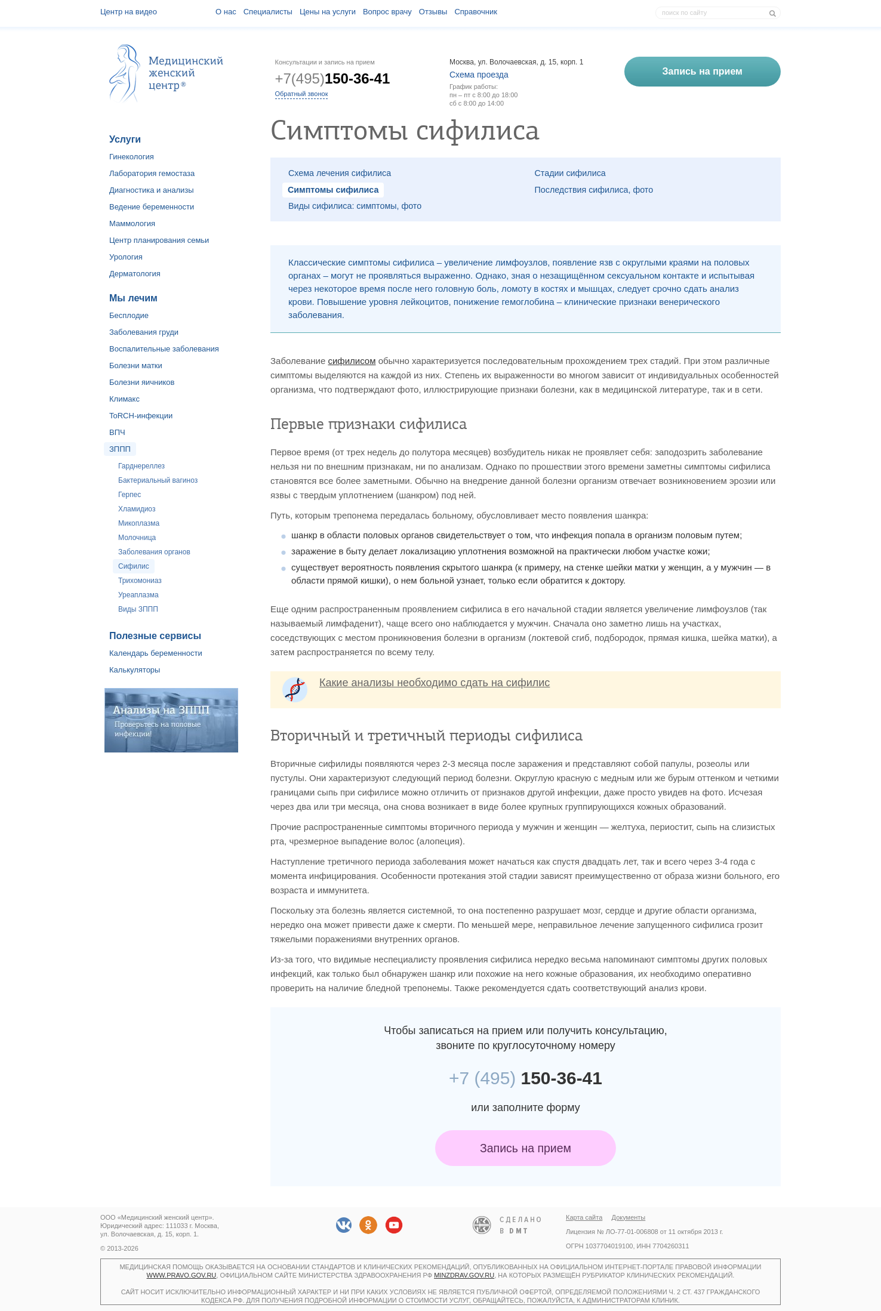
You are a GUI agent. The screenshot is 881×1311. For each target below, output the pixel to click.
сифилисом (351, 361)
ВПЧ (117, 432)
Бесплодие (129, 315)
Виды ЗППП (138, 609)
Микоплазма (138, 523)
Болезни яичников (142, 382)
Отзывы (433, 11)
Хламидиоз (136, 509)
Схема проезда (479, 74)
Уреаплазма (138, 595)
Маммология (132, 223)
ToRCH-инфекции (140, 415)
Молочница (137, 537)
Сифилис (133, 566)
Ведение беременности (151, 206)
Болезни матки (135, 365)
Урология (126, 256)
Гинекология (131, 156)
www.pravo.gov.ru (182, 1275)
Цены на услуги (328, 11)
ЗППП (120, 449)
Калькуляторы (134, 669)
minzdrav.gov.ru (464, 1275)
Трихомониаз (140, 580)
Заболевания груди (143, 332)
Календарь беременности (155, 653)
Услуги (125, 139)
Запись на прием (525, 1148)
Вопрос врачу (387, 11)
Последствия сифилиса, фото (594, 190)
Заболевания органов (154, 552)
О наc (225, 11)
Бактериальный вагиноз (158, 480)
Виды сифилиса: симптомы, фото (354, 206)
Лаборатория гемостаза (152, 173)
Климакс (124, 398)
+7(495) (332, 78)
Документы (629, 1217)
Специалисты (268, 11)
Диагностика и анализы (151, 190)
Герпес (129, 495)
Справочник (475, 11)
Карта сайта (584, 1217)
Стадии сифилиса (570, 173)
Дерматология (135, 273)
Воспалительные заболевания (164, 348)
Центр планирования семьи (159, 240)
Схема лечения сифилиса (339, 173)
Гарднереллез (141, 466)
